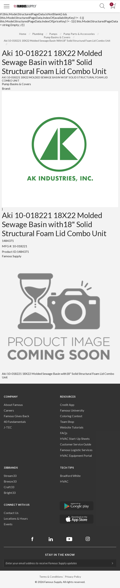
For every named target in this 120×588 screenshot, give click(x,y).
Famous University (72, 410)
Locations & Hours (16, 518)
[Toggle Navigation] (6, 6)
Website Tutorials (71, 427)
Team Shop (67, 421)
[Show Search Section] (102, 6)
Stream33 (10, 475)
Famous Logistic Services (76, 450)
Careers (9, 410)
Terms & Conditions (51, 576)
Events (8, 524)
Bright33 (9, 492)
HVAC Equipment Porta (75, 455)
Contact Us (11, 513)
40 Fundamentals (15, 421)
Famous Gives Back (16, 416)
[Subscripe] (110, 563)
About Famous (13, 404)
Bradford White (70, 475)
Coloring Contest (71, 416)
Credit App (67, 404)
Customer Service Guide (75, 444)
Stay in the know (60, 554)
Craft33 (9, 487)
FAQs (63, 433)
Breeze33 (10, 481)
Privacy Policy (73, 576)
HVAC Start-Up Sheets (75, 438)
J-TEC (8, 427)
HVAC (64, 481)
